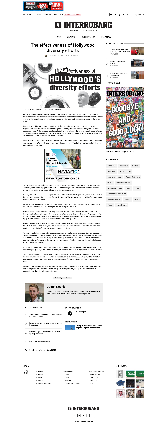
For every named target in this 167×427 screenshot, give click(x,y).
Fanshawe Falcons (123, 185)
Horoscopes (81, 312)
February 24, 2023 (72, 56)
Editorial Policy (93, 377)
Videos (65, 380)
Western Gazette (113, 202)
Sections (71, 37)
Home (58, 37)
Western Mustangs (114, 191)
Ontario (137, 202)
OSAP (109, 185)
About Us (66, 377)
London (127, 202)
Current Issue (88, 37)
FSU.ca (90, 386)
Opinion (40, 380)
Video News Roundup (71, 386)
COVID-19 (111, 168)
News (39, 377)
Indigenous (123, 168)
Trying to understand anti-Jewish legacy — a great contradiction (89, 327)
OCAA (128, 191)
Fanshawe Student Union (116, 196)
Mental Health (122, 207)
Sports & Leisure (43, 386)
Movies (67, 278)
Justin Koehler (51, 56)
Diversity (58, 278)
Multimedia (106, 37)
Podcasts (66, 383)
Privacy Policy (93, 380)
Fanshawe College (114, 179)
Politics (135, 168)
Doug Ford (111, 174)
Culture (61, 56)
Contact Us (92, 383)
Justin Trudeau (125, 174)
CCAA (137, 191)
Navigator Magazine (95, 374)
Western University (133, 179)
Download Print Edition (72, 15)
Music (109, 207)
